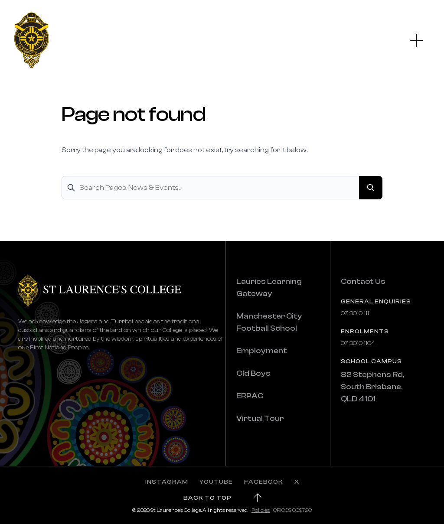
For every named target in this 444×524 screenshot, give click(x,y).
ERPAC (249, 395)
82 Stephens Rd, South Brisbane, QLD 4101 (372, 387)
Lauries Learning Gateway (269, 287)
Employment (261, 350)
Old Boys (253, 373)
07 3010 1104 (358, 343)
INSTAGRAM (166, 481)
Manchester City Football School (269, 322)
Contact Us (363, 281)
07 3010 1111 (356, 313)
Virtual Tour (260, 418)
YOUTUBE (216, 481)
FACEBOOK (263, 481)
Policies (260, 510)
